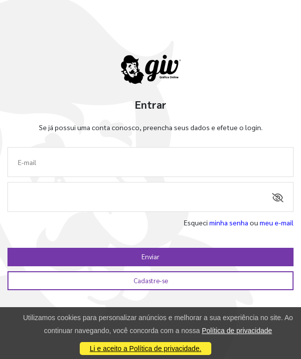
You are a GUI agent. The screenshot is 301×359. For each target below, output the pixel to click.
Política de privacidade (237, 331)
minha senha (228, 222)
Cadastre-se (151, 280)
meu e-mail (277, 222)
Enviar (150, 256)
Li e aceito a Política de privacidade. (145, 349)
